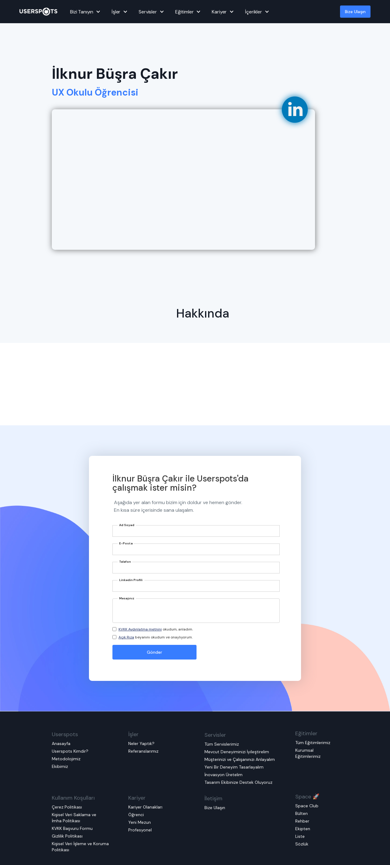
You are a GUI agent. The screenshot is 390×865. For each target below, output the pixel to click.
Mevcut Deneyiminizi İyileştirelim (236, 751)
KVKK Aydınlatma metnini (140, 629)
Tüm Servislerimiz (221, 744)
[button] (84, 11)
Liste (300, 836)
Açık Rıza (126, 637)
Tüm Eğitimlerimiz (312, 742)
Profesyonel (140, 830)
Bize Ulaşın (355, 11)
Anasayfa (61, 743)
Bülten (301, 813)
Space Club (306, 806)
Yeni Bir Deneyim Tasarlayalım (234, 767)
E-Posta (126, 543)
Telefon (125, 562)
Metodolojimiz (66, 758)
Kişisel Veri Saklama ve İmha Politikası (74, 817)
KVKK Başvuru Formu (72, 828)
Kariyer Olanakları (145, 807)
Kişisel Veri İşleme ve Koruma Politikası (80, 846)
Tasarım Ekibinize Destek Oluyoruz (238, 782)
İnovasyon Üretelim (223, 774)
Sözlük (301, 844)
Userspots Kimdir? (70, 751)
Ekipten (302, 828)
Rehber (302, 821)
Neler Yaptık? (141, 743)
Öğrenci (136, 814)
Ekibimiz (60, 766)
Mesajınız (126, 598)
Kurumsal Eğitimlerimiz (308, 753)
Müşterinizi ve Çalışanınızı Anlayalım (239, 759)
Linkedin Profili (131, 580)
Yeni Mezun (139, 822)
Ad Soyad (126, 525)
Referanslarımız (143, 751)
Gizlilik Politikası (67, 836)
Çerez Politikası (67, 807)
